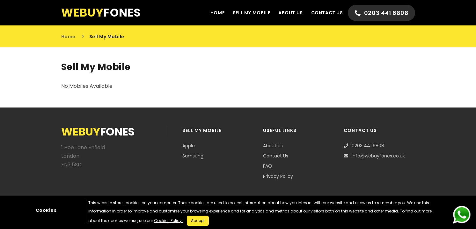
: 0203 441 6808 (364, 145)
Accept (198, 220)
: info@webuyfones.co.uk (374, 156)
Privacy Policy (278, 176)
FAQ (267, 166)
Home (217, 13)
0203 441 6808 (381, 13)
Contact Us (327, 13)
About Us (290, 13)
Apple (188, 145)
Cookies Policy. (168, 220)
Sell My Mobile (251, 13)
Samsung (192, 156)
